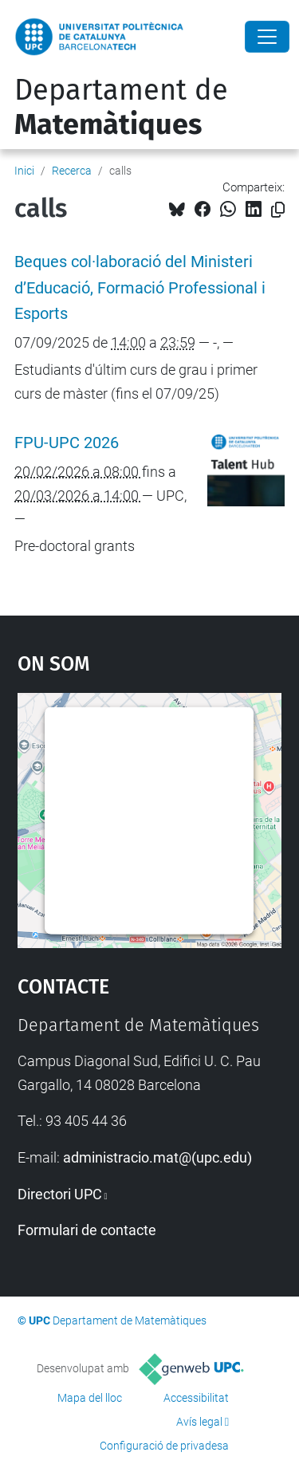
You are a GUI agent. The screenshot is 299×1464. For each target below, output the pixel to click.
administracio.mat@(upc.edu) (157, 1157)
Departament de (121, 107)
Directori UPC (60, 1194)
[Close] (267, 37)
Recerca (72, 170)
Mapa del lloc (89, 1397)
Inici (24, 170)
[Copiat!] (278, 210)
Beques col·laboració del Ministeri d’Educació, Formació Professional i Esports (140, 288)
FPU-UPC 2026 (66, 443)
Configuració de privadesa (164, 1445)
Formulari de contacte (87, 1230)
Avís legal (199, 1421)
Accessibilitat (196, 1397)
